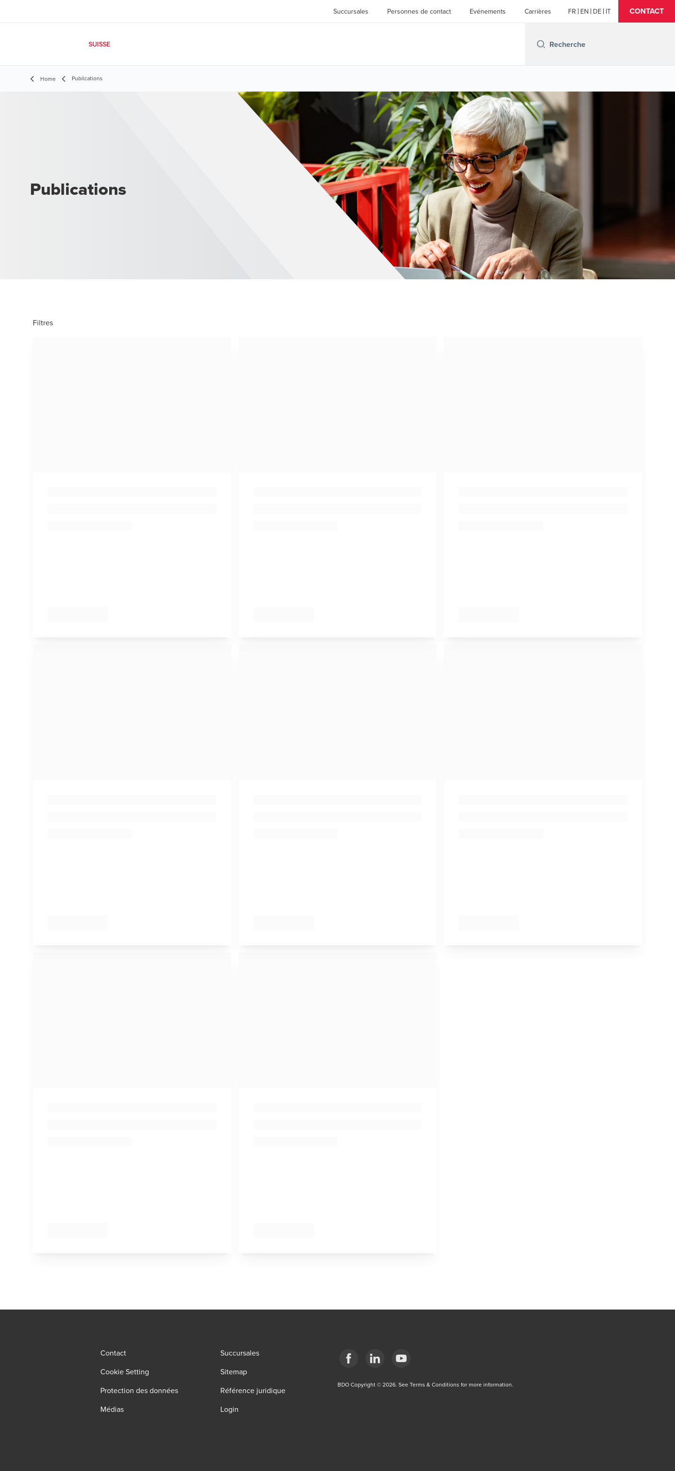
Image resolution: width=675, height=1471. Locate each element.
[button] (646, 11)
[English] (584, 11)
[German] (597, 11)
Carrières (538, 11)
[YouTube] (401, 1358)
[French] (572, 11)
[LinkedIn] (375, 1358)
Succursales (350, 11)
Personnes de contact (419, 11)
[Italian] (608, 11)
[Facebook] (349, 1358)
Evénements (488, 11)
